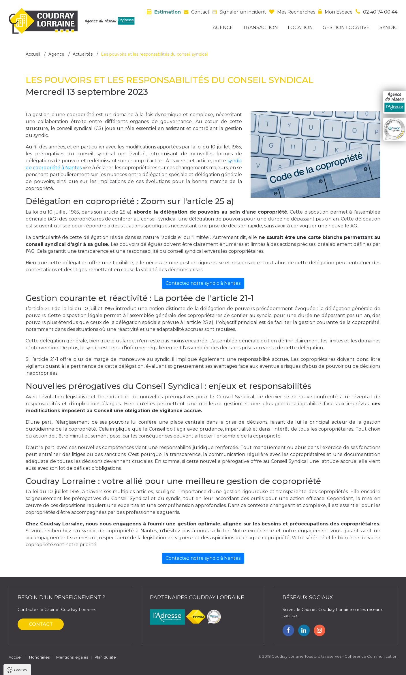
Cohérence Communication (371, 656)
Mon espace (339, 12)
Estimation (167, 12)
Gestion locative (346, 27)
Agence (223, 27)
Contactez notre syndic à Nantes (203, 283)
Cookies (20, 599)
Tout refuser (76, 667)
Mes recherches (296, 12)
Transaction (260, 27)
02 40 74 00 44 (380, 12)
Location (300, 27)
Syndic (388, 27)
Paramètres (112, 667)
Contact (200, 12)
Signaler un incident (242, 12)
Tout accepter (39, 667)
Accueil (33, 54)
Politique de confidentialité (34, 653)
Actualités (83, 54)
